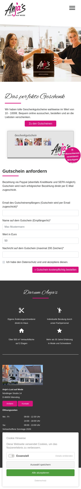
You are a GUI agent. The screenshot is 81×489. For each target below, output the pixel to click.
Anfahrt (9, 403)
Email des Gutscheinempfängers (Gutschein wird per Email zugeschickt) (36, 204)
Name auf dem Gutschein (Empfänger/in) (26, 220)
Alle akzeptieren (40, 472)
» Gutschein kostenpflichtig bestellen (55, 269)
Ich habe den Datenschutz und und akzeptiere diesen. (37, 262)
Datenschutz (40, 480)
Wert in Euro (9, 234)
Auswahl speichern (40, 464)
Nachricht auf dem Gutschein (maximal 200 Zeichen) (33, 248)
